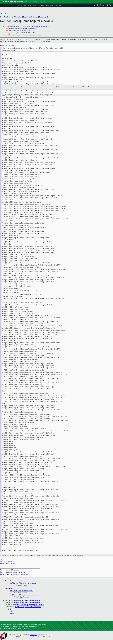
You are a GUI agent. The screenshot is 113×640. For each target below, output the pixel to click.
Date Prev (4, 17)
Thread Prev (18, 17)
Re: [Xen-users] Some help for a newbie (23, 583)
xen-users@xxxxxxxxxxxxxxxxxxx (37, 26)
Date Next (11, 17)
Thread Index (43, 17)
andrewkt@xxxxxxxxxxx (29, 29)
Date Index (35, 17)
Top (2, 13)
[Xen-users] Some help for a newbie (21, 591)
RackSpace (33, 635)
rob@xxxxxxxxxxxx (13, 26)
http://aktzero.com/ (8, 564)
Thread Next (27, 17)
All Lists (6, 13)
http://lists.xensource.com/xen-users (15, 574)
